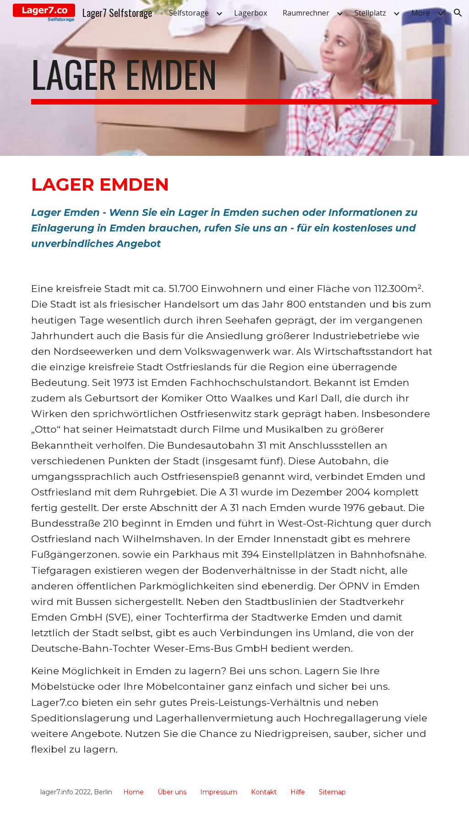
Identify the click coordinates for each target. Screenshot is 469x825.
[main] (234, 78)
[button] (458, 13)
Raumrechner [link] (306, 13)
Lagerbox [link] (250, 13)
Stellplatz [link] (370, 13)
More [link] (420, 13)
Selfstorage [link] (189, 13)
